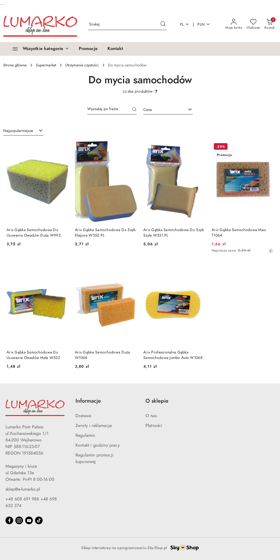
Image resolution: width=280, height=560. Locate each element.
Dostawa (83, 416)
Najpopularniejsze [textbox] (18, 130)
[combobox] (168, 109)
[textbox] (161, 110)
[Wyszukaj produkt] (127, 24)
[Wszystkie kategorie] (38, 49)
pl (184, 24)
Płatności (153, 426)
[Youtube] (29, 520)
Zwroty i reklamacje (93, 426)
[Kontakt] (115, 49)
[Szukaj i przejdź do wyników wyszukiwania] (163, 24)
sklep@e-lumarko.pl (22, 489)
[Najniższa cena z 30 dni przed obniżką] (270, 251)
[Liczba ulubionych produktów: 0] (253, 24)
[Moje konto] (233, 24)
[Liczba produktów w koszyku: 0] (269, 24)
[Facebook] (9, 520)
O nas (151, 416)
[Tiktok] (39, 520)
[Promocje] (88, 49)
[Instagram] (19, 520)
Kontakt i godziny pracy (97, 445)
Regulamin (85, 435)
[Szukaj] (134, 110)
